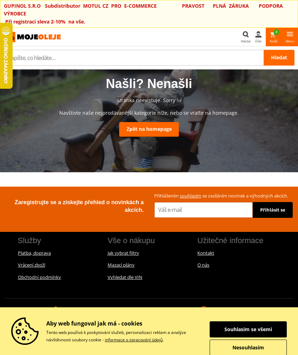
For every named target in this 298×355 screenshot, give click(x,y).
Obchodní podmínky (39, 277)
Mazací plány (121, 265)
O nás (203, 265)
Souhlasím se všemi (248, 329)
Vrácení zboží (31, 265)
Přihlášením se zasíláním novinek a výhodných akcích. (221, 196)
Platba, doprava (34, 253)
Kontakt (205, 253)
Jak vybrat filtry (123, 253)
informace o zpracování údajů (134, 340)
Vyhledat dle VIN (125, 277)
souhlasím (190, 196)
